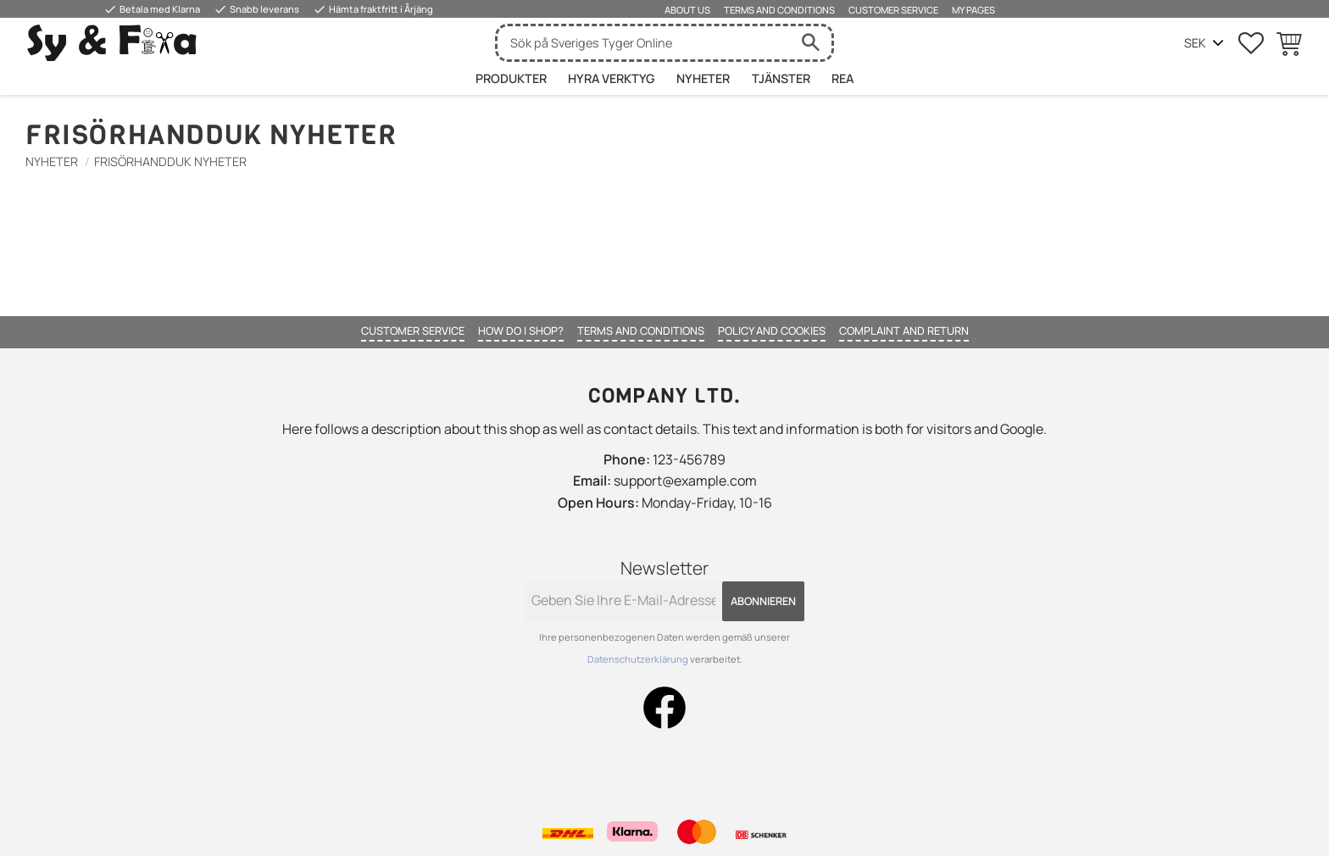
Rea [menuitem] (842, 78)
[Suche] (810, 42)
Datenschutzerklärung (638, 659)
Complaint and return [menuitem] (904, 330)
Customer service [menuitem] (893, 9)
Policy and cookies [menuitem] (772, 330)
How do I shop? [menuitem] (521, 330)
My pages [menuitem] (973, 9)
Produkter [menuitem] (511, 78)
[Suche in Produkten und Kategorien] (643, 42)
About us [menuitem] (687, 9)
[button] (1251, 43)
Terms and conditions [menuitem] (779, 9)
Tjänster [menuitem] (781, 78)
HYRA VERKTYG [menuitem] (611, 78)
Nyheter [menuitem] (703, 78)
